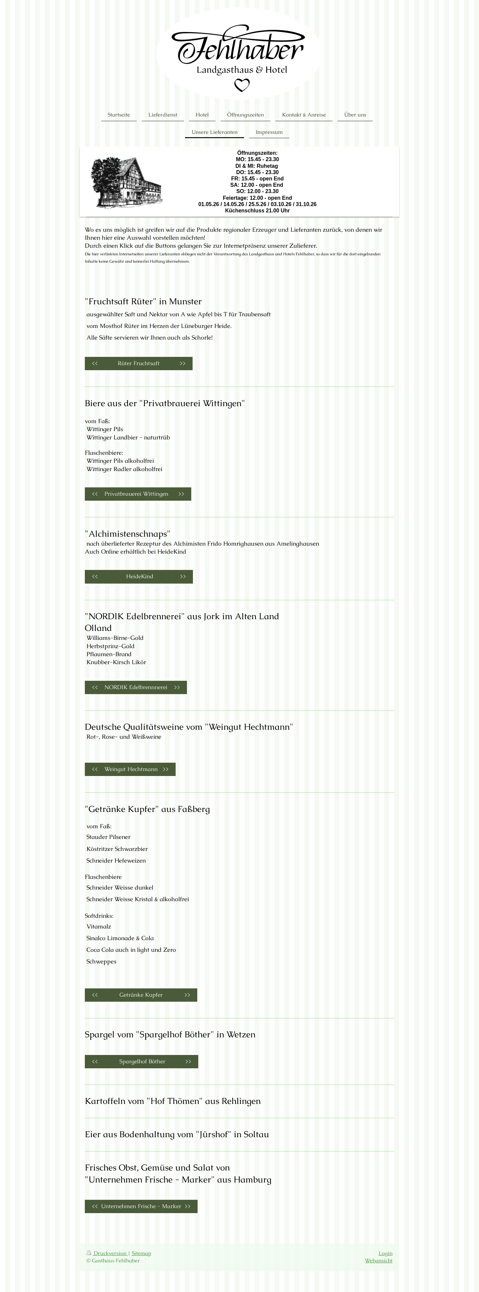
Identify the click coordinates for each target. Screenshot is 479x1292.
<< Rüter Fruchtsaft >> (139, 363)
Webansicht (379, 1260)
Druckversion (107, 1253)
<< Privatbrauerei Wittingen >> (138, 493)
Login (386, 1253)
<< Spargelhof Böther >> (141, 1061)
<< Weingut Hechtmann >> (130, 769)
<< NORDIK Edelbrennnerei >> (136, 687)
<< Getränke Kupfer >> (141, 994)
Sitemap (141, 1253)
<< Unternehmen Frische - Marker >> (141, 1206)
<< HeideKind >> (139, 576)
